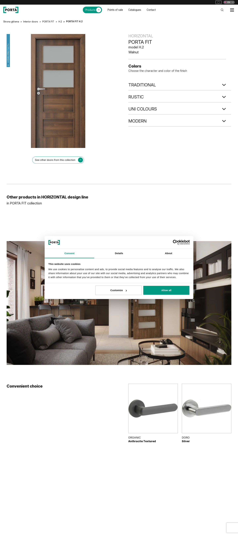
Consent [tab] (69, 253)
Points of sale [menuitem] (115, 9)
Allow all (166, 290)
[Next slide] (224, 348)
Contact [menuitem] (151, 9)
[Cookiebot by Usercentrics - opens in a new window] (175, 242)
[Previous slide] (215, 348)
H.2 (60, 21)
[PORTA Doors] (10, 10)
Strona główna (11, 21)
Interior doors (30, 21)
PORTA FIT (48, 21)
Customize (118, 290)
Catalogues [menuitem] (134, 9)
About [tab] (168, 253)
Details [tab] (119, 253)
